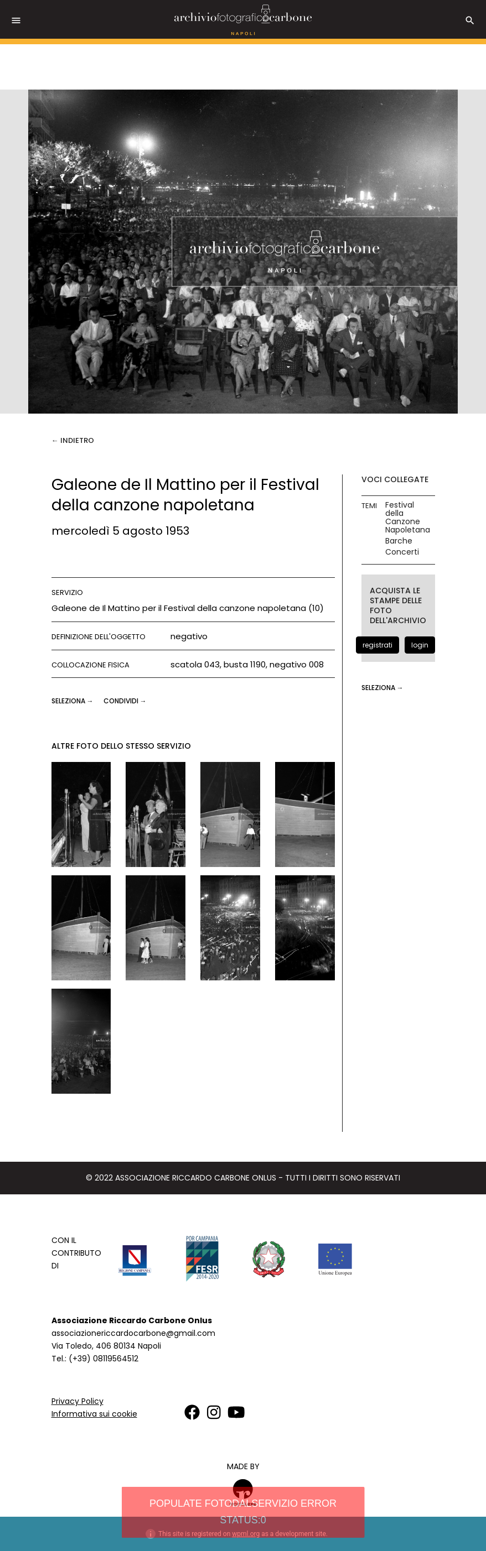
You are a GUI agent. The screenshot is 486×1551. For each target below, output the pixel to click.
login (419, 645)
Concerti (402, 552)
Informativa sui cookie (94, 1413)
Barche (398, 541)
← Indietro (72, 440)
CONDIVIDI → (125, 701)
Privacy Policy (77, 1401)
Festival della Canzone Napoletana (407, 517)
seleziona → (73, 701)
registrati (377, 645)
